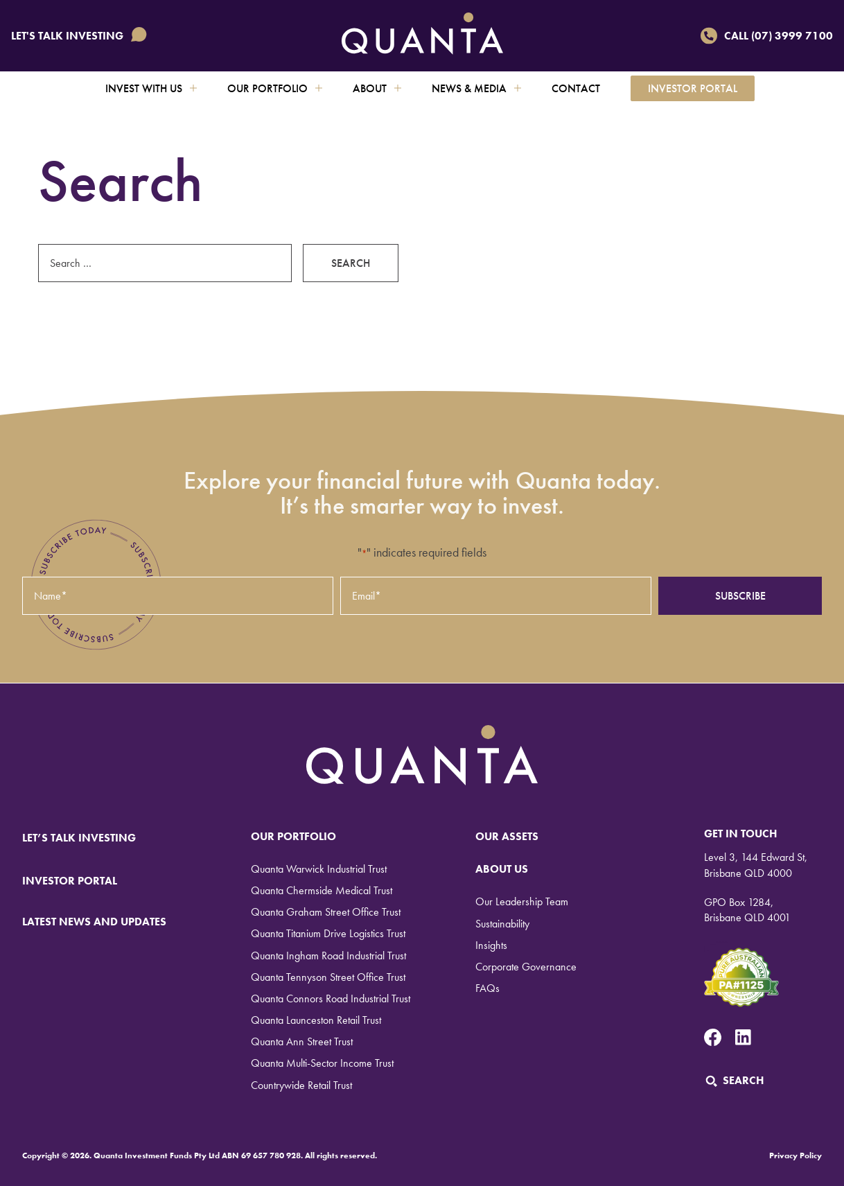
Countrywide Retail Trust (301, 1085)
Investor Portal (692, 88)
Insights (491, 945)
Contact (576, 88)
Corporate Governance (526, 966)
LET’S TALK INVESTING (87, 838)
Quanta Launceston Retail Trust (316, 1020)
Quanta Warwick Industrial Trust (319, 869)
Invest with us (151, 88)
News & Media (476, 88)
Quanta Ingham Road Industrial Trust (328, 955)
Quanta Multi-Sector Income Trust (322, 1063)
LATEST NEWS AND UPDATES (94, 921)
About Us (501, 868)
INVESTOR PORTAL (69, 880)
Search (734, 1080)
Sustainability (502, 923)
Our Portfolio (274, 88)
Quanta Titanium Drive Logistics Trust (328, 933)
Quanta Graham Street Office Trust (326, 912)
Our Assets (506, 836)
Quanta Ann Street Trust (302, 1041)
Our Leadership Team (521, 901)
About (377, 88)
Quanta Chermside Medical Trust (321, 890)
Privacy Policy (795, 1155)
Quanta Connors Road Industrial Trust (330, 998)
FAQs (487, 988)
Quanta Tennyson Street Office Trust (328, 977)
